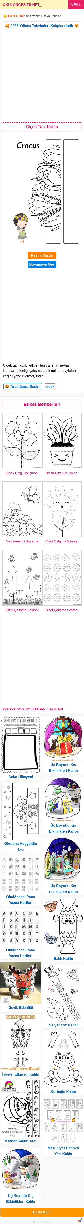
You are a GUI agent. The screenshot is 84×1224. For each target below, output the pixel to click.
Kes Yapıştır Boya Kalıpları (43, 16)
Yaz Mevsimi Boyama (22, 541)
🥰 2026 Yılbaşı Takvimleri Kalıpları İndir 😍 (42, 26)
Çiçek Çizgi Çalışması (22, 473)
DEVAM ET (42, 1212)
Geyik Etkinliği (20, 1007)
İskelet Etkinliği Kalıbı (20, 1074)
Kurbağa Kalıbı (63, 1092)
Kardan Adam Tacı (20, 1141)
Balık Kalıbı (63, 958)
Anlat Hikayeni (20, 777)
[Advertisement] (42, 76)
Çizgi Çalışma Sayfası (61, 541)
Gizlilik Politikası (42, 1222)
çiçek (49, 386)
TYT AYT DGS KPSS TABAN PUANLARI (32, 709)
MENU (76, 5)
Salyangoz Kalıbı (63, 1025)
